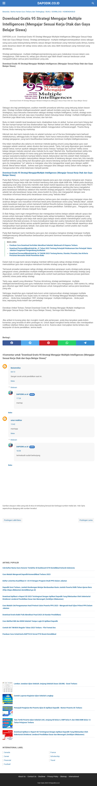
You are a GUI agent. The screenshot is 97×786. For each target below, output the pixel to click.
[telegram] (85, 342)
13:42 (13, 424)
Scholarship (55, 756)
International (74, 776)
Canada (7, 752)
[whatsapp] (67, 342)
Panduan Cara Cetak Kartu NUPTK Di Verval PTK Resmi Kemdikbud (29, 634)
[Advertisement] (48, 541)
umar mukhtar (16, 420)
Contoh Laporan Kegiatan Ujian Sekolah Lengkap (33, 696)
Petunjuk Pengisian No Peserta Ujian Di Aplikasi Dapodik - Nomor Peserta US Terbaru (48, 708)
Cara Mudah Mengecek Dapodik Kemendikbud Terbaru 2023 (27, 574)
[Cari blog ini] (92, 3)
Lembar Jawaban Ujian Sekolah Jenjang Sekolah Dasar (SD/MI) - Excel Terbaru (45, 684)
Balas (13, 381)
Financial (7, 760)
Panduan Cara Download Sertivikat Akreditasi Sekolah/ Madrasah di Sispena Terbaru (43, 245)
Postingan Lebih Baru (12, 520)
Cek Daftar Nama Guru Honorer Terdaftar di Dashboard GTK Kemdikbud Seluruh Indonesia (39, 568)
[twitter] (30, 342)
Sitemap (63, 776)
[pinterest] (48, 342)
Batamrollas (16, 368)
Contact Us (32, 776)
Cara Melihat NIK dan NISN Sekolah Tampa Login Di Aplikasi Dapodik (30, 621)
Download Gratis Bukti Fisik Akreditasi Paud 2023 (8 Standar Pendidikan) (32, 615)
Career (6, 756)
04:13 (13, 372)
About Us (22, 776)
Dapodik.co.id (48, 3)
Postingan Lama (86, 520)
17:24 (18, 398)
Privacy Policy (52, 776)
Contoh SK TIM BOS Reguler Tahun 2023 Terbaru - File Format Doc (29, 628)
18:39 (18, 451)
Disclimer (41, 776)
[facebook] (12, 342)
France (53, 752)
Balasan (14, 387)
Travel (52, 760)
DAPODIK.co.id (22, 394)
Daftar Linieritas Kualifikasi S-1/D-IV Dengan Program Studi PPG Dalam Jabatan (35, 581)
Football (7, 764)
